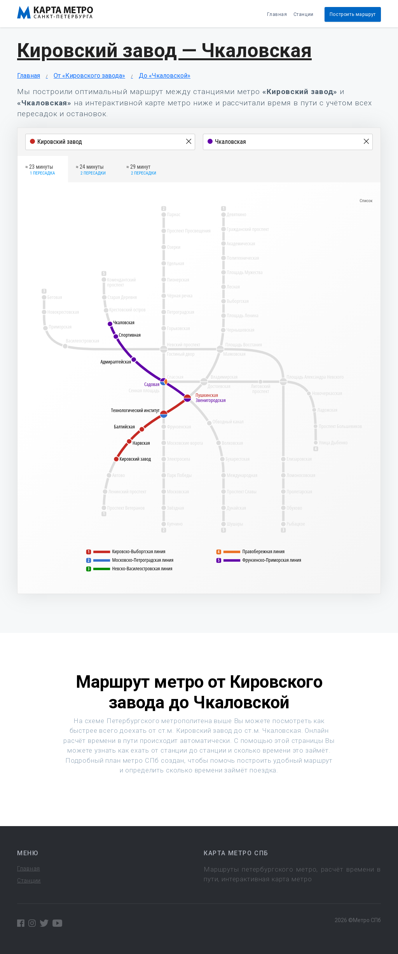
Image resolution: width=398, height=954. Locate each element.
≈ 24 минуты (91, 170)
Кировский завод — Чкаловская (164, 50)
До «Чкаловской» (164, 75)
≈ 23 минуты (40, 170)
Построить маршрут (353, 14)
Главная (277, 14)
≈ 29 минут (141, 170)
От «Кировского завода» (89, 75)
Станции (303, 14)
